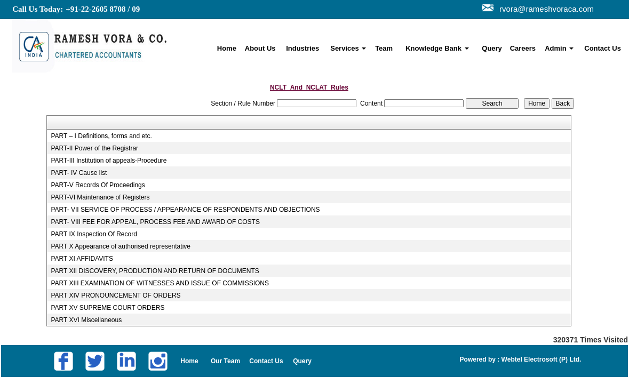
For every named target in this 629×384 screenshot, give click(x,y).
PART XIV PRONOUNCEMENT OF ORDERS (115, 295)
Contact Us (602, 48)
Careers (523, 48)
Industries (302, 48)
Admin (559, 48)
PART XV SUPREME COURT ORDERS (107, 307)
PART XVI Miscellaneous (86, 320)
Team (384, 48)
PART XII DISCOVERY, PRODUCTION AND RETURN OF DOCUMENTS (155, 271)
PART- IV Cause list (79, 173)
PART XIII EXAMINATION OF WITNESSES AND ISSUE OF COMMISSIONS (160, 283)
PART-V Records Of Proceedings (98, 185)
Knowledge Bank (436, 48)
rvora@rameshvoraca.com (544, 8)
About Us (260, 48)
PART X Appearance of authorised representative (120, 246)
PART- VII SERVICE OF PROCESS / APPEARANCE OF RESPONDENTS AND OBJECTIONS (185, 209)
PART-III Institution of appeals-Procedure (108, 160)
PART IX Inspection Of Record (94, 234)
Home (226, 48)
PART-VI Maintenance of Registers (100, 197)
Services (348, 48)
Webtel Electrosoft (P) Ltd (539, 359)
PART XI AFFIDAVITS (82, 258)
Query (492, 48)
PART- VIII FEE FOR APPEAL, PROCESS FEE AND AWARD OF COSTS (155, 222)
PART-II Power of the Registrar (94, 148)
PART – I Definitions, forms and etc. (101, 136)
